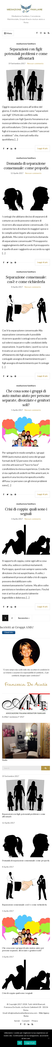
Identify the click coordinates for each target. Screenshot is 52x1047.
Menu (8, 33)
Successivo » (23, 618)
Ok (20, 1043)
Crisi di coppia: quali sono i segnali (26, 511)
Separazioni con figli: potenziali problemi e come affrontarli (26, 54)
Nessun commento (35, 63)
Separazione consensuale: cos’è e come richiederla (26, 279)
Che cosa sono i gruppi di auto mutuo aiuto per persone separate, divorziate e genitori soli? (26, 398)
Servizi (17, 1021)
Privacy (35, 1021)
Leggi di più (42, 148)
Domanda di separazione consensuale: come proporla (26, 165)
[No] (48, 1038)
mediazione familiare (26, 43)
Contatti (25, 1021)
